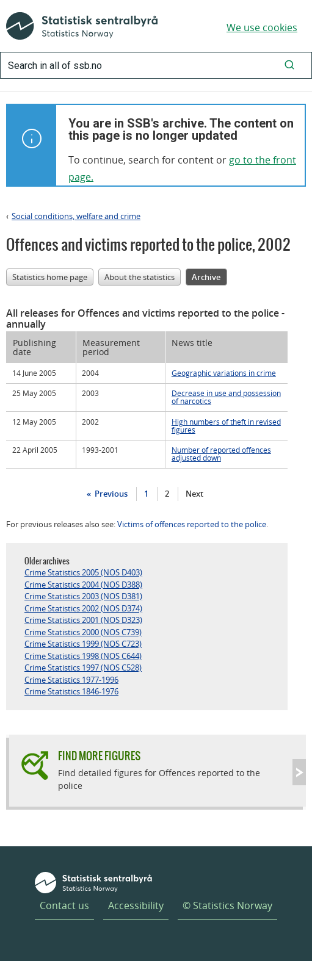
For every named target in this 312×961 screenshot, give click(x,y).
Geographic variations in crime (224, 373)
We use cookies (262, 27)
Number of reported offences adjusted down (221, 454)
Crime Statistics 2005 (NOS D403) (83, 572)
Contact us (64, 905)
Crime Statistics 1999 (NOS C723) (83, 643)
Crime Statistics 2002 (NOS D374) (83, 608)
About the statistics (139, 277)
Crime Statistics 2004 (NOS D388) (83, 584)
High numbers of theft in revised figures (226, 425)
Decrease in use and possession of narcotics (226, 397)
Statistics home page (49, 277)
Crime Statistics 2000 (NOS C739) (83, 632)
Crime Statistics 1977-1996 (71, 679)
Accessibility (136, 905)
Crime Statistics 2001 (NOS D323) (83, 619)
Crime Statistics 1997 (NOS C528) (83, 667)
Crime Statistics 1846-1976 (71, 691)
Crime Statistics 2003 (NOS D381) (83, 596)
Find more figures (99, 755)
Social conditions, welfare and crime (76, 216)
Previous (110, 493)
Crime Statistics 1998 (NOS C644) (83, 655)
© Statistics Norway (227, 905)
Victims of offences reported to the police (191, 524)
